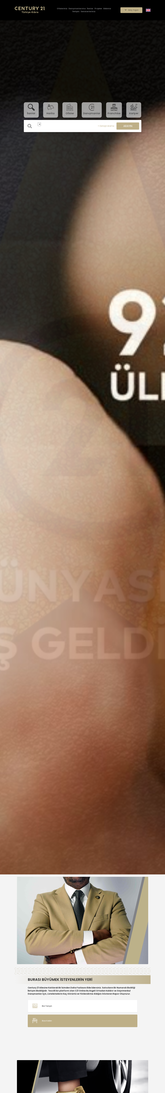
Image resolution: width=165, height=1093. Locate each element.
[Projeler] (98, 8)
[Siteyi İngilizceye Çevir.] (148, 10)
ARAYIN (127, 126)
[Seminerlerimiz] (88, 11)
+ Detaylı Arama (106, 125)
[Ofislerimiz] (62, 8)
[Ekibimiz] (107, 8)
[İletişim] (76, 11)
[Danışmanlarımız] (77, 8)
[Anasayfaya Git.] (30, 10)
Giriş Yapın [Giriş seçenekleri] (131, 10)
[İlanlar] (90, 8)
